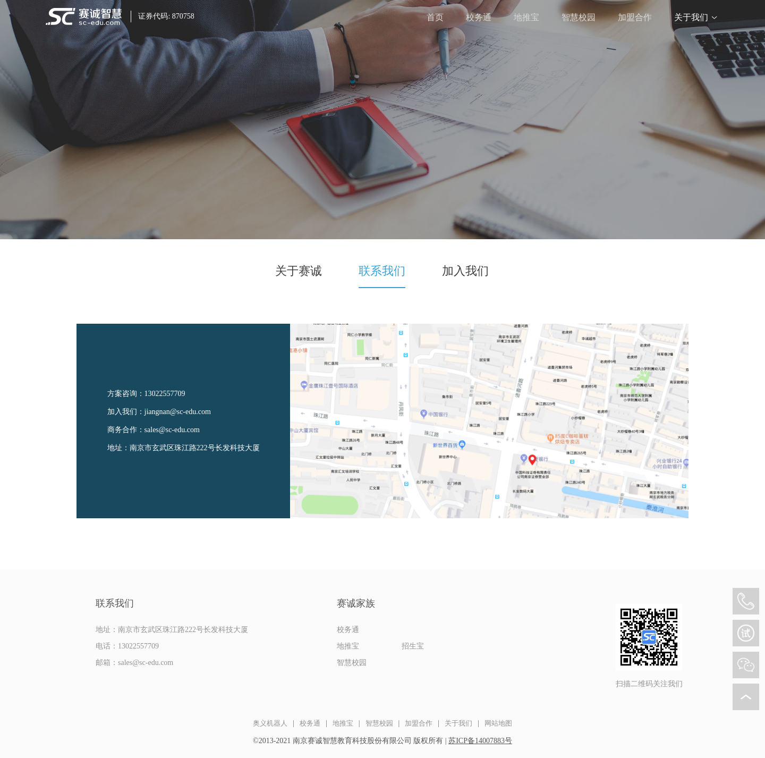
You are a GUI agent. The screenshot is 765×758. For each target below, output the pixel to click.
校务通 (478, 17)
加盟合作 (635, 17)
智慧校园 (579, 17)
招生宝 (413, 646)
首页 (435, 17)
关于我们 (691, 17)
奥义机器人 (270, 723)
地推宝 (526, 17)
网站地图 (498, 723)
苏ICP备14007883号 (480, 741)
